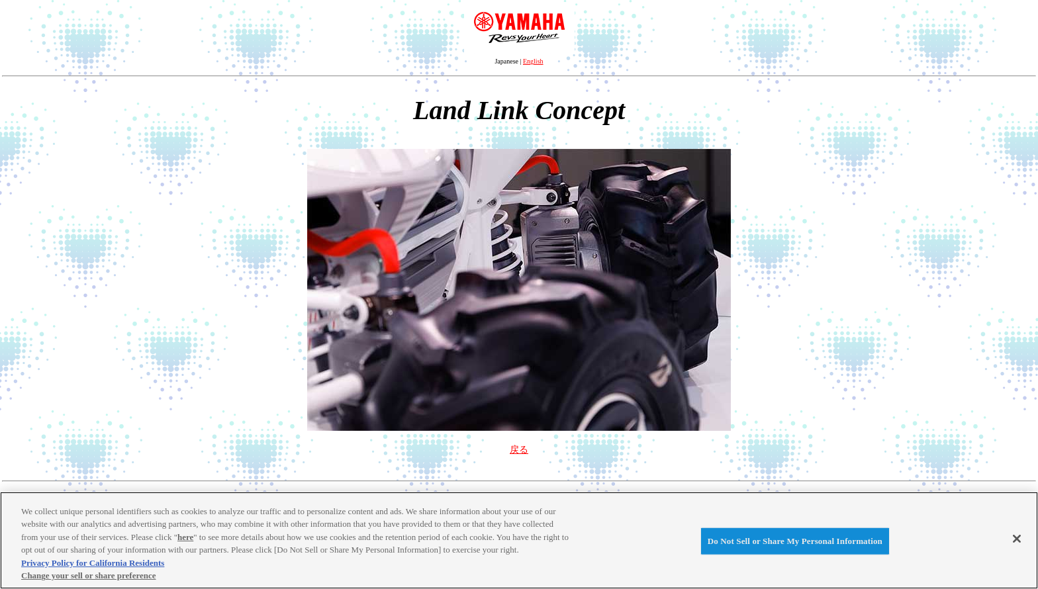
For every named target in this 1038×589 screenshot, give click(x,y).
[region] (519, 540)
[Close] (1016, 538)
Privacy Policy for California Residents (92, 563)
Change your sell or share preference (88, 575)
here (185, 537)
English (533, 61)
